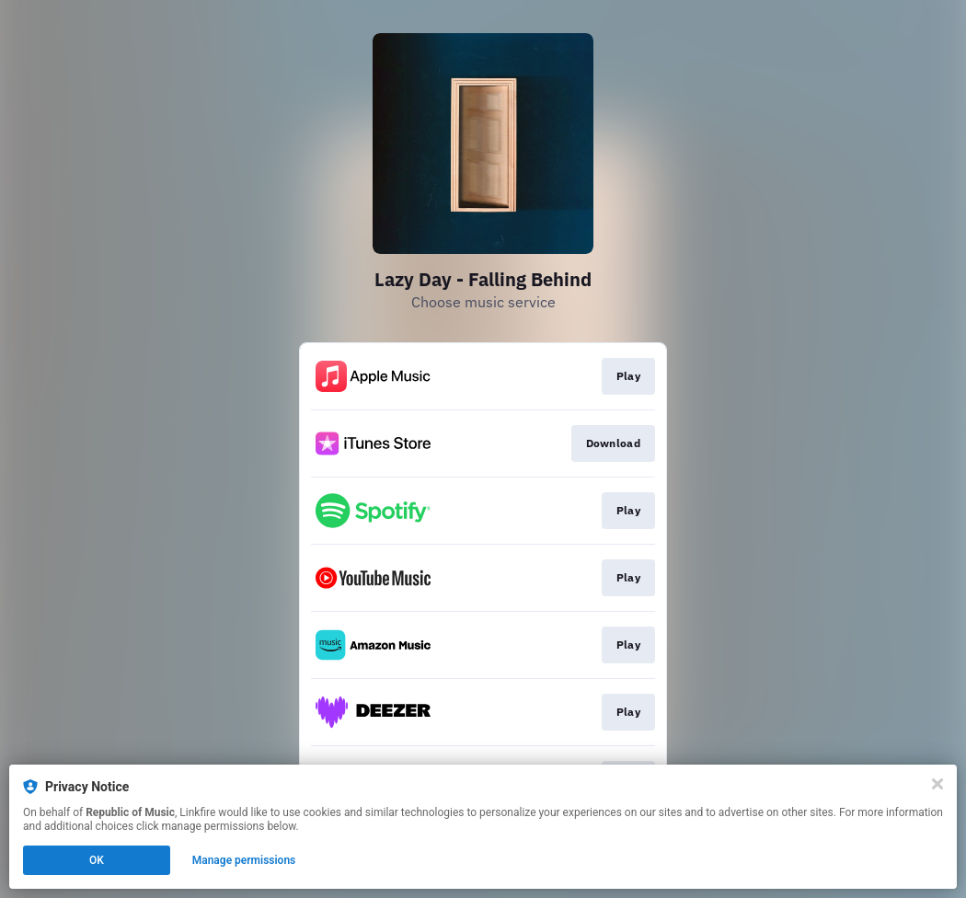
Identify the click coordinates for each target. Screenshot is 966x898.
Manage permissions (244, 860)
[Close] (937, 784)
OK (96, 860)
